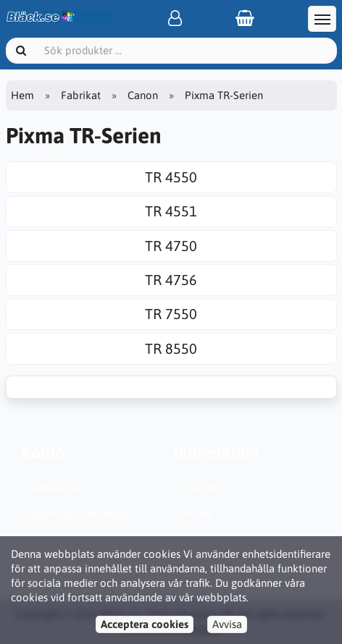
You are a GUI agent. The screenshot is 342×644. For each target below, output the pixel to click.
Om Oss (192, 513)
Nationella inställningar (77, 513)
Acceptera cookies (144, 624)
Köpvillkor (198, 488)
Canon (143, 95)
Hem (22, 95)
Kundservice (50, 488)
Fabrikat (81, 95)
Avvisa (227, 624)
